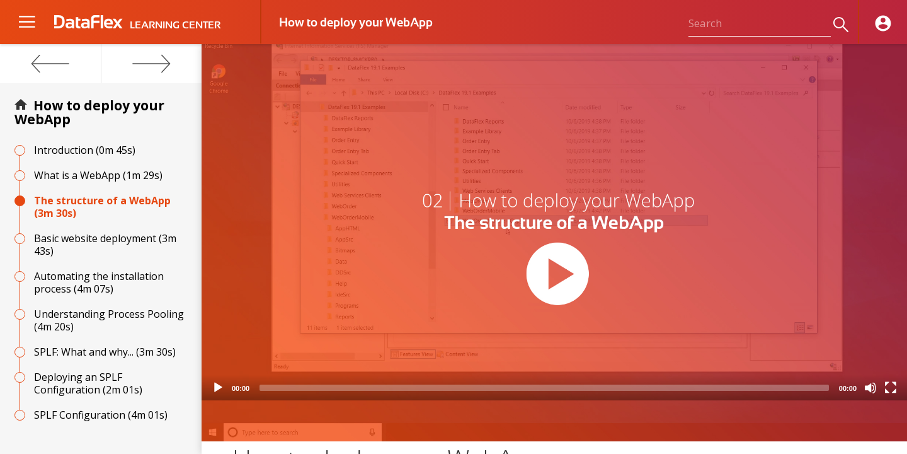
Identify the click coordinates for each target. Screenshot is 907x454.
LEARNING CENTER (175, 25)
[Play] (218, 387)
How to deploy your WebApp (89, 112)
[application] (554, 222)
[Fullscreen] (890, 387)
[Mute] (870, 387)
